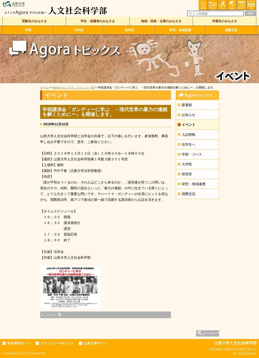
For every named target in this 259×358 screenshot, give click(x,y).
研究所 (129, 30)
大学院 (78, 30)
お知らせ (188, 115)
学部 (28, 30)
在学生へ (188, 144)
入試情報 (188, 134)
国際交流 (231, 30)
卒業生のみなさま (224, 21)
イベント (188, 125)
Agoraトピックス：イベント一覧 (73, 87)
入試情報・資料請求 (203, 5)
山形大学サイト (95, 343)
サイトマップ (251, 5)
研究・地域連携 (180, 30)
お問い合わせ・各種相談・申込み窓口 (213, 5)
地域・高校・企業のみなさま (161, 21)
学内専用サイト (19, 343)
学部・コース (192, 154)
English (232, 5)
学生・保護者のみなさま (98, 21)
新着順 (187, 105)
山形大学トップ (241, 5)
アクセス (222, 5)
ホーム (44, 87)
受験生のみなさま (34, 21)
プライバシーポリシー (57, 343)
